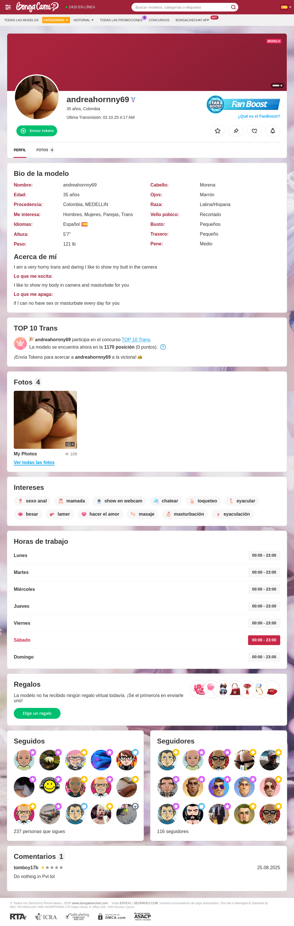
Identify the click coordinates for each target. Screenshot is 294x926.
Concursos (159, 20)
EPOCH (125, 903)
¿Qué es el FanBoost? (259, 116)
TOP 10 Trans (136, 339)
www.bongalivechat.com (90, 903)
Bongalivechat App (194, 19)
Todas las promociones (122, 19)
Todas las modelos (21, 20)
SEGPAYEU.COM (146, 903)
